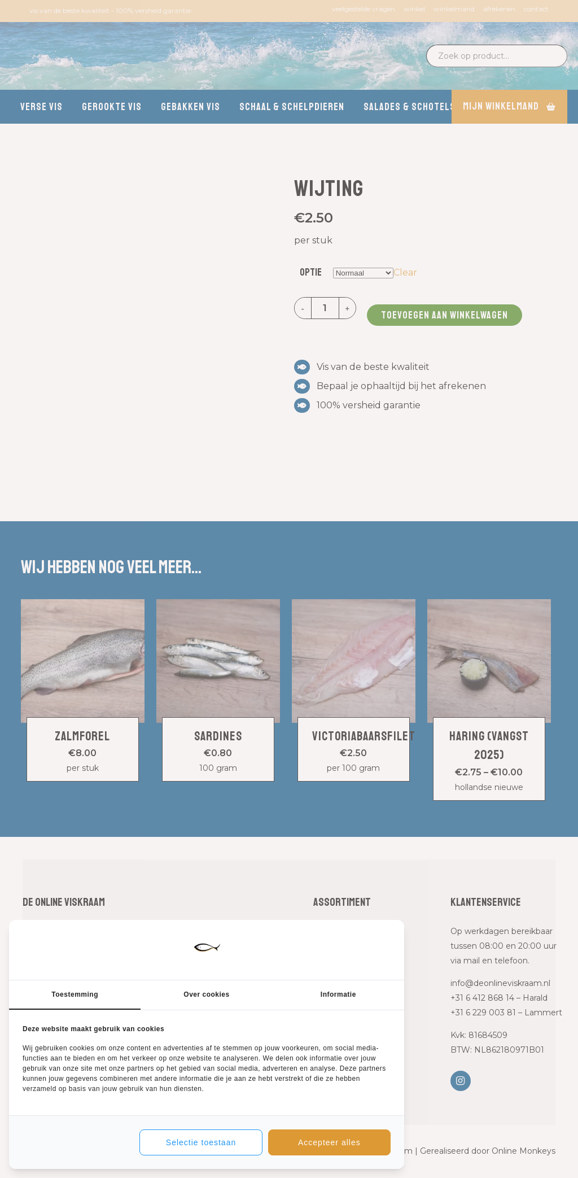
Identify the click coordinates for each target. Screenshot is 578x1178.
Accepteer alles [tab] (329, 1142)
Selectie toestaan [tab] (201, 1142)
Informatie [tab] (338, 994)
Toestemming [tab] (74, 994)
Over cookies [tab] (206, 994)
